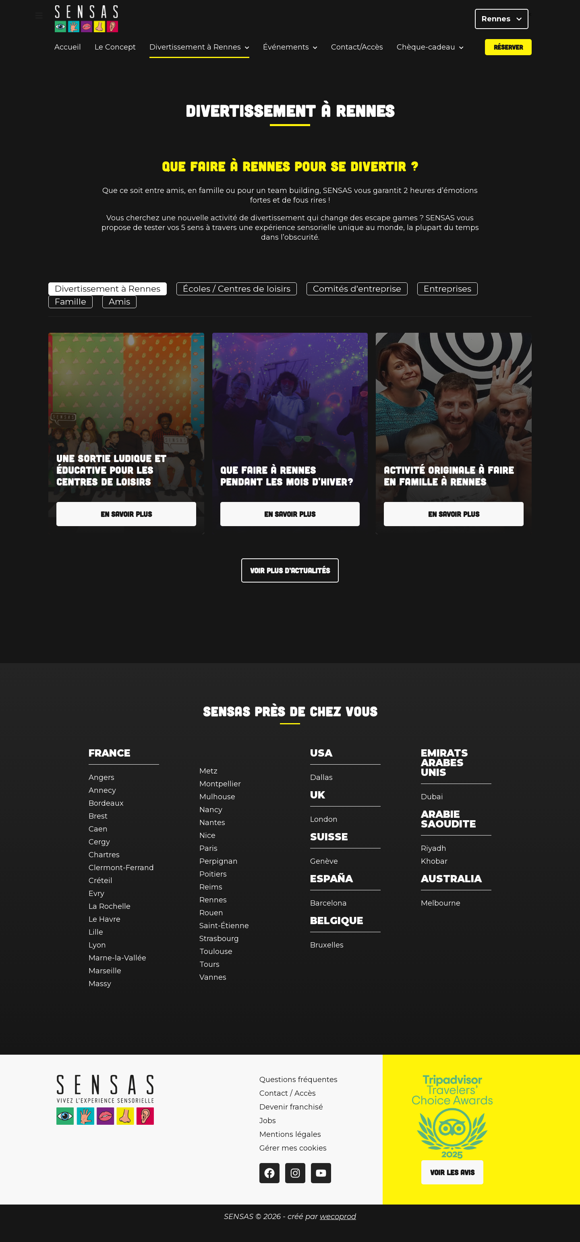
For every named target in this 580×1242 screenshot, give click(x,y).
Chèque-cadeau (426, 50)
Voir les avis (452, 1172)
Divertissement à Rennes (195, 50)
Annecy (102, 790)
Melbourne (440, 903)
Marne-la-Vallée (117, 958)
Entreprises (447, 289)
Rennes (502, 20)
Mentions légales (290, 1134)
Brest (98, 816)
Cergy (99, 842)
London (324, 819)
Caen (98, 829)
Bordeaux (106, 803)
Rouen (211, 912)
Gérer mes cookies (293, 1148)
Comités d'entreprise (357, 289)
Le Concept (115, 50)
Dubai (432, 796)
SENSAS (226, 711)
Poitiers (213, 874)
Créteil (100, 880)
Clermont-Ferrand (121, 867)
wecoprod (338, 1216)
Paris (208, 848)
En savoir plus (126, 514)
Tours (209, 964)
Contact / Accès (287, 1093)
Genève (324, 861)
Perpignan (218, 861)
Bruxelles (327, 945)
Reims (210, 887)
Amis (119, 302)
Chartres (104, 854)
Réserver (508, 50)
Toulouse (215, 951)
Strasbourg (219, 938)
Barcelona (328, 903)
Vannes (212, 977)
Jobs (267, 1120)
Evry (96, 893)
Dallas (321, 777)
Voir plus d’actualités (290, 570)
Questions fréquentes (298, 1079)
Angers (101, 777)
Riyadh (433, 848)
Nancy (210, 809)
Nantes (212, 822)
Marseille (105, 970)
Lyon (97, 945)
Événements (286, 50)
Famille (70, 302)
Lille (96, 932)
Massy (100, 983)
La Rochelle (109, 906)
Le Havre (104, 919)
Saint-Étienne (224, 925)
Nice (207, 835)
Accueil (67, 50)
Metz (208, 771)
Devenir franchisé (291, 1107)
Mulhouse (217, 796)
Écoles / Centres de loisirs (236, 289)
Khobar (434, 861)
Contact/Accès (357, 50)
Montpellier (220, 784)
